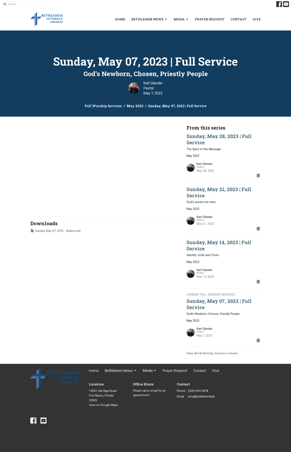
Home (120, 19)
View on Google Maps (103, 405)
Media (181, 19)
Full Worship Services (103, 106)
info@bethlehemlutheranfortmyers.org (202, 396)
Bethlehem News (149, 19)
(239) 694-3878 (198, 391)
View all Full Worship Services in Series (212, 353)
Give (257, 19)
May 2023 (135, 106)
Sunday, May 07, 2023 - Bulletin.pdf (55, 231)
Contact (239, 19)
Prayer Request (210, 19)
